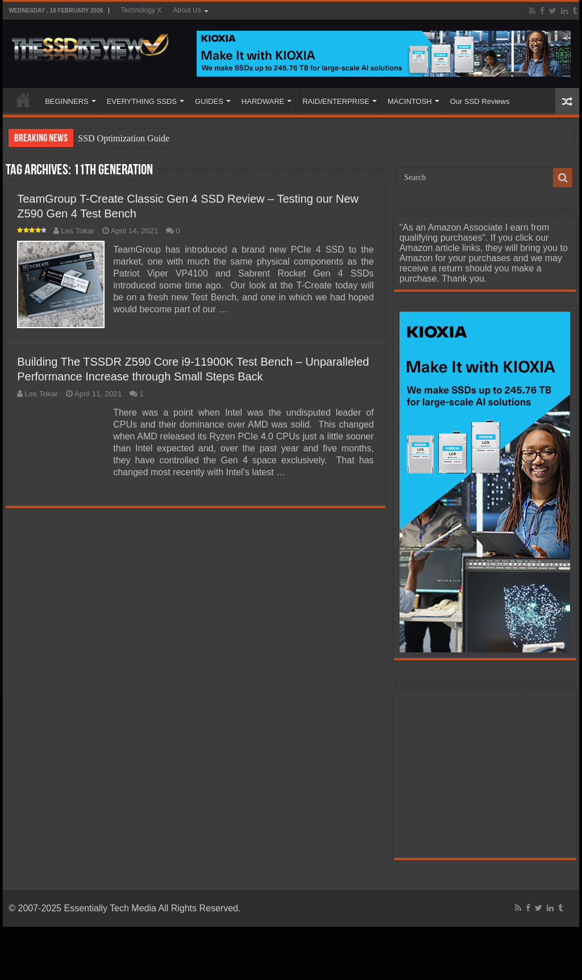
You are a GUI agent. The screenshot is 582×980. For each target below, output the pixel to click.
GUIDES (209, 101)
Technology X (140, 10)
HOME (23, 100)
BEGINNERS (67, 101)
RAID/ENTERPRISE (335, 101)
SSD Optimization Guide (123, 138)
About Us (187, 10)
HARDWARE (263, 101)
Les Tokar (77, 231)
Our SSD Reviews (480, 101)
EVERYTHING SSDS (142, 101)
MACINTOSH (410, 101)
